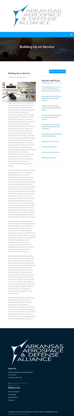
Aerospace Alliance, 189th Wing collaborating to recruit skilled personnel (51, 98)
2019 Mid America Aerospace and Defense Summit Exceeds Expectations (51, 126)
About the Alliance (14, 392)
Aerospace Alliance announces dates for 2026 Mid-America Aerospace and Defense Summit (51, 89)
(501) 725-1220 (15, 385)
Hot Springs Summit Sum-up (51, 152)
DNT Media (25, 414)
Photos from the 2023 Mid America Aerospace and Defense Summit (51, 108)
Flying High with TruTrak (49, 147)
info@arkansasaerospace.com (19, 383)
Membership (12, 394)
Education (11, 400)
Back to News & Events (57, 71)
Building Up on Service (49, 158)
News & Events (13, 397)
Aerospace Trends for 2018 (50, 141)
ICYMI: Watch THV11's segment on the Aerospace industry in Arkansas (51, 117)
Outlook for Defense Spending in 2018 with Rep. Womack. (52, 135)
